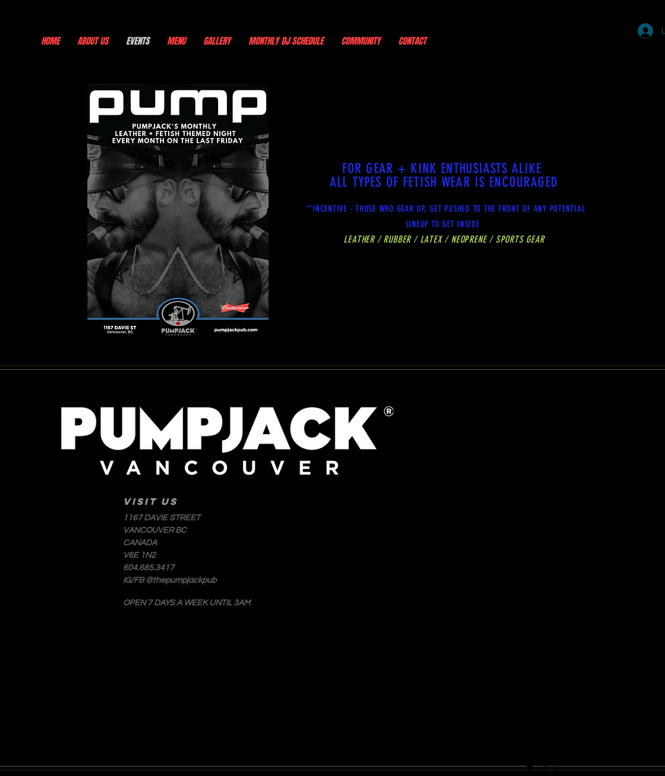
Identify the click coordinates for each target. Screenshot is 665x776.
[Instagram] (551, 766)
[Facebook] (529, 766)
